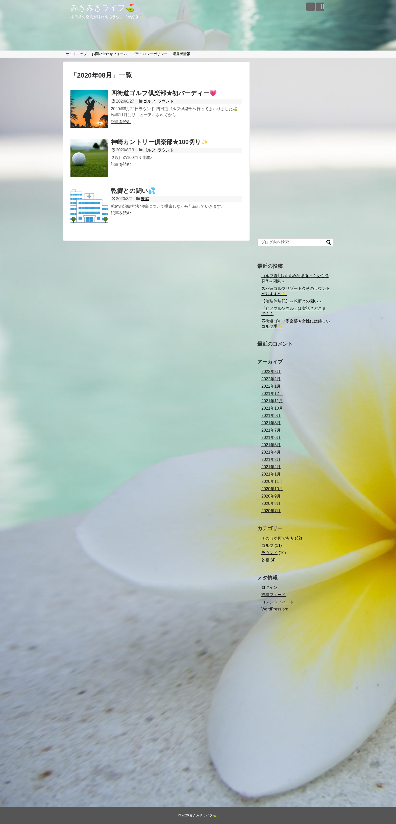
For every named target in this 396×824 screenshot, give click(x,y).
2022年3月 (271, 371)
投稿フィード (273, 595)
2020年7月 (271, 511)
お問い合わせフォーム (109, 54)
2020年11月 (272, 481)
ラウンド (166, 101)
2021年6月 (271, 437)
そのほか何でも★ (277, 538)
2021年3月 (271, 459)
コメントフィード (277, 602)
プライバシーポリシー (149, 54)
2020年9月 (271, 496)
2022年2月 (271, 379)
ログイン (269, 587)
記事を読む (121, 122)
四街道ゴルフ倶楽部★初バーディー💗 (164, 93)
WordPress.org (274, 609)
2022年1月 (271, 386)
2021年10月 (272, 408)
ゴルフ (149, 101)
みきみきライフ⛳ (102, 8)
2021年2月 (271, 467)
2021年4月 (271, 452)
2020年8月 (271, 503)
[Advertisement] (295, 150)
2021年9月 (271, 415)
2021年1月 (271, 474)
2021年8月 (271, 423)
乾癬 (145, 199)
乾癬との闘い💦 (133, 190)
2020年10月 (272, 489)
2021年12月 (272, 393)
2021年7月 (271, 430)
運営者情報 (181, 54)
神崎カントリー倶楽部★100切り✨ (160, 141)
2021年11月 (272, 401)
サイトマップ (76, 54)
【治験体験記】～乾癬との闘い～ (291, 301)
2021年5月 (271, 445)
